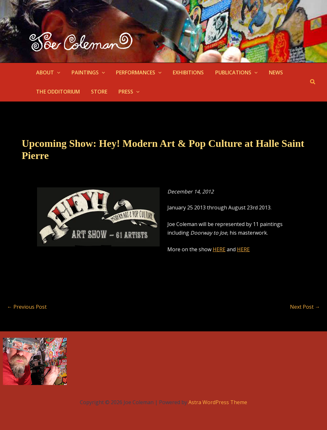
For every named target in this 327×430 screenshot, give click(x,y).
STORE (97, 91)
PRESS (126, 91)
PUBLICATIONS (231, 72)
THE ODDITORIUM (57, 91)
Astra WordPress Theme (217, 402)
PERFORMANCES (136, 72)
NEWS (270, 72)
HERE (219, 249)
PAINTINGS (86, 72)
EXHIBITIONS (184, 72)
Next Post (305, 306)
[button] (56, 72)
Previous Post (27, 306)
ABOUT (47, 72)
